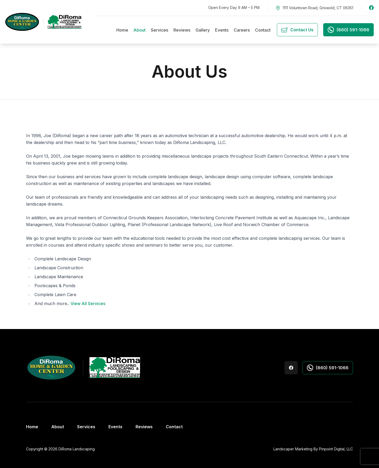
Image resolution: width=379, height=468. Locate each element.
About (139, 30)
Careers (242, 30)
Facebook (371, 7)
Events (221, 30)
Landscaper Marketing (292, 449)
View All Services (88, 303)
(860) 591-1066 (327, 368)
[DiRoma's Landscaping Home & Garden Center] (43, 22)
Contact (263, 30)
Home (122, 30)
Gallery (203, 30)
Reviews (181, 30)
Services (159, 30)
